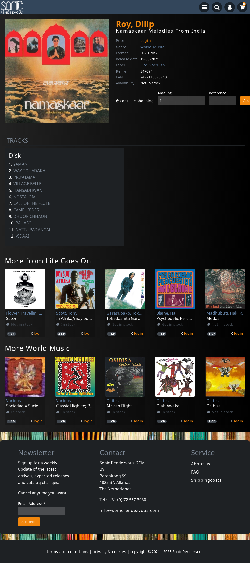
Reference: (218, 93)
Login (145, 40)
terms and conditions (68, 551)
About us (200, 464)
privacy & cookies (109, 551)
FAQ (195, 472)
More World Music (37, 348)
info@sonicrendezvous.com (129, 510)
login (38, 333)
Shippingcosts (206, 480)
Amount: (165, 93)
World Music (152, 46)
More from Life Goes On (48, 260)
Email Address (32, 503)
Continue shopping (135, 100)
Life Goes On (152, 65)
